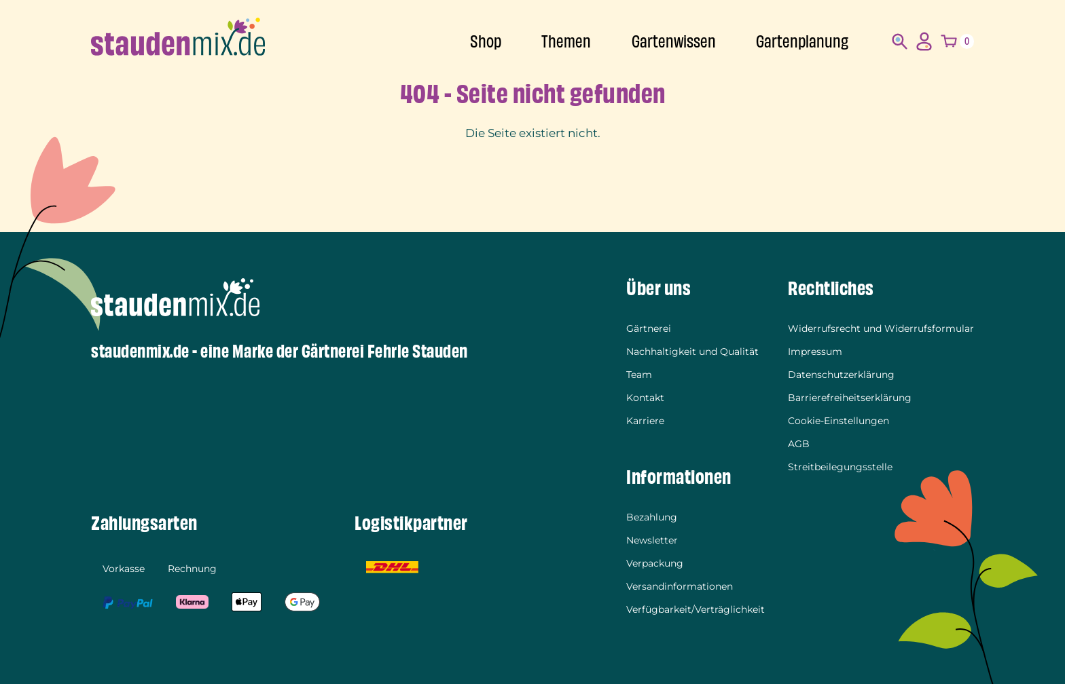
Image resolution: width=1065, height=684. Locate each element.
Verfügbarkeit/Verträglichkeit (695, 609)
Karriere (645, 421)
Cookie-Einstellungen (838, 421)
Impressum (815, 351)
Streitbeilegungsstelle (840, 467)
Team (639, 374)
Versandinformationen (679, 586)
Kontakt (645, 398)
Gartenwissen (674, 41)
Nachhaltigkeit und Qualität (692, 351)
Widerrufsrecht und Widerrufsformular (881, 328)
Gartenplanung (802, 41)
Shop (485, 41)
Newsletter (652, 540)
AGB (799, 444)
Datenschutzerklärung (841, 374)
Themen (566, 41)
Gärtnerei (648, 328)
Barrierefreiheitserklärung (849, 398)
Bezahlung (651, 517)
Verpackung (654, 563)
